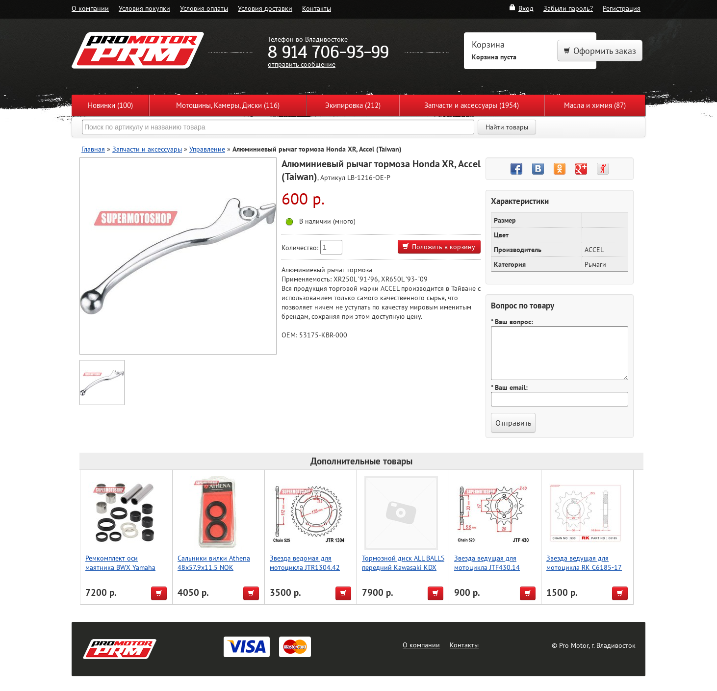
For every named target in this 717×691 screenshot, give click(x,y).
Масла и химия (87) (595, 105)
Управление (207, 149)
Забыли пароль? (568, 8)
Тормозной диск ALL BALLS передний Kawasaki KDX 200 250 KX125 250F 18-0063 (403, 571)
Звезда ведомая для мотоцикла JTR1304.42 (305, 562)
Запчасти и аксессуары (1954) (471, 105)
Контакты (316, 8)
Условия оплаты (204, 8)
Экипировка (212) (353, 105)
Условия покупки (144, 8)
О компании (90, 8)
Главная (93, 149)
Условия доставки (265, 8)
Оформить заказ (599, 50)
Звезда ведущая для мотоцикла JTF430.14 (487, 562)
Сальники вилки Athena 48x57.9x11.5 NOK (214, 562)
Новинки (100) (110, 105)
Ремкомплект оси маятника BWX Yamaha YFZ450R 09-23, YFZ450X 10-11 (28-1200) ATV (124, 571)
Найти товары (507, 127)
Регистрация (621, 8)
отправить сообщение (301, 64)
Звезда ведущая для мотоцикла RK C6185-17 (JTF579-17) (584, 567)
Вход (521, 8)
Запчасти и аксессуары (147, 149)
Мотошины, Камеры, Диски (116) (228, 105)
